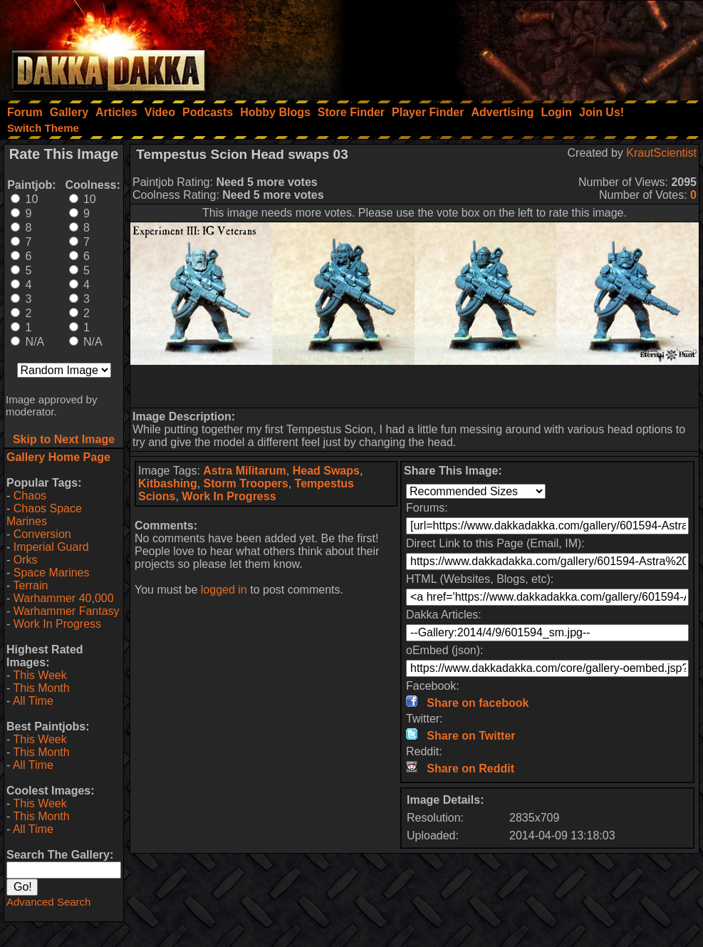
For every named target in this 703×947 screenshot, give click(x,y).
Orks (26, 560)
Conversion (42, 534)
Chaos (30, 496)
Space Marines (52, 572)
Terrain (30, 585)
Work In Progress (57, 624)
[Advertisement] (511, 46)
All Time (33, 701)
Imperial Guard (51, 547)
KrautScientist (661, 153)
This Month (41, 688)
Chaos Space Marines (44, 514)
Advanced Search (48, 902)
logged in (224, 590)
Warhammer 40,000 (64, 598)
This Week (39, 675)
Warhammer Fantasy (67, 611)
